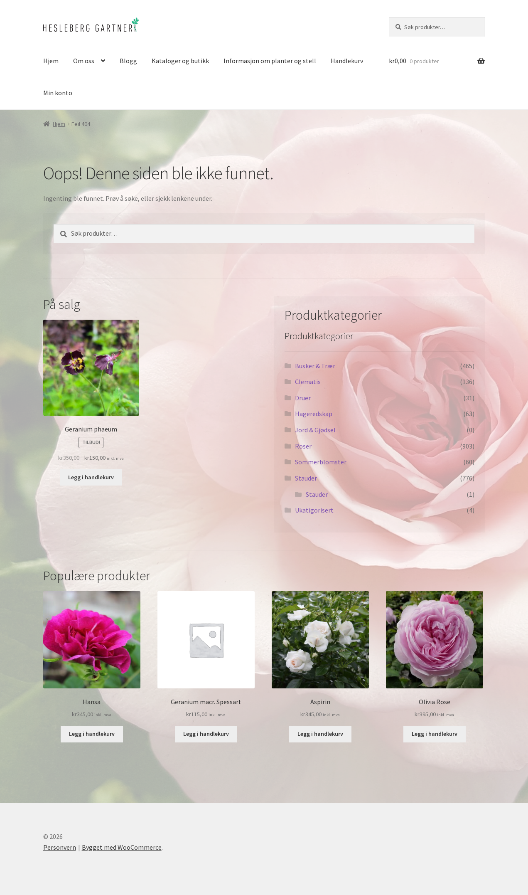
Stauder (306, 478)
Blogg (128, 61)
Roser (303, 446)
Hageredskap (313, 413)
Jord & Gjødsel (315, 430)
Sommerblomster (320, 462)
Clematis (308, 381)
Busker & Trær (315, 366)
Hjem (51, 61)
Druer (303, 398)
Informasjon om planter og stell (269, 61)
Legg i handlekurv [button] (91, 477)
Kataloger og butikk (180, 61)
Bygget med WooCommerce (122, 847)
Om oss (83, 61)
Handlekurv (347, 61)
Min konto (57, 93)
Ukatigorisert (314, 510)
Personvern (59, 847)
